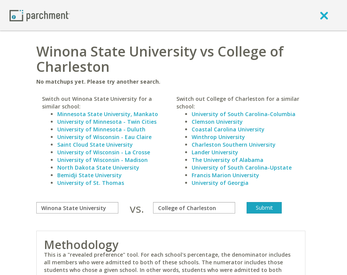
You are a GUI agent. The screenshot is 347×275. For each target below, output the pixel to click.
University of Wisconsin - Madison (102, 159)
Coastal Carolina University (228, 129)
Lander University (215, 152)
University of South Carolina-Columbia (243, 114)
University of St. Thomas (90, 182)
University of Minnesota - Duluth (101, 129)
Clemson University (217, 121)
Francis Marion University (225, 175)
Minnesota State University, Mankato (107, 114)
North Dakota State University (98, 167)
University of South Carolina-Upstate (242, 167)
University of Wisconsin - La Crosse (103, 152)
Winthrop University (218, 137)
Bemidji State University (89, 175)
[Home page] (40, 15)
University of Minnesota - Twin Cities (107, 121)
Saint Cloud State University (95, 144)
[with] (194, 208)
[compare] (77, 208)
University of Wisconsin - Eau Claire (104, 137)
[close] (324, 15)
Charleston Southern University (234, 144)
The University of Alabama (227, 159)
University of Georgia (220, 182)
